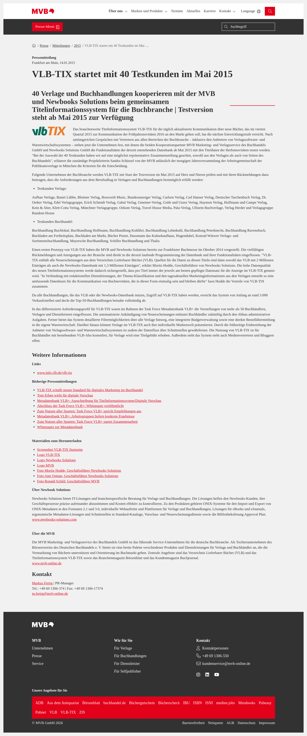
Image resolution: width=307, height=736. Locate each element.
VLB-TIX (68, 712)
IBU (186, 703)
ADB (39, 703)
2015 (77, 45)
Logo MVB (45, 465)
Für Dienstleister (127, 663)
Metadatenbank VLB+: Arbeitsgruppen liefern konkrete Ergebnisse (86, 416)
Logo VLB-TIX (48, 455)
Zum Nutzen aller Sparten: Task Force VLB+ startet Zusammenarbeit (87, 422)
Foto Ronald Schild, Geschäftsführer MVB (68, 481)
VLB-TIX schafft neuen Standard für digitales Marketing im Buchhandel (90, 390)
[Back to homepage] (43, 11)
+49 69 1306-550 (215, 656)
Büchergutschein (142, 703)
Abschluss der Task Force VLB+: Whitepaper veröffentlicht (80, 406)
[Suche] (248, 27)
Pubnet (40, 712)
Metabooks (246, 703)
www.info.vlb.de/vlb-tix (54, 373)
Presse (44, 45)
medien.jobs (225, 703)
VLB (53, 712)
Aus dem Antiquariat (63, 703)
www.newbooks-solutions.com (54, 519)
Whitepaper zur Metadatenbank (60, 427)
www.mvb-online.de (47, 563)
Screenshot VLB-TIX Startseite (60, 450)
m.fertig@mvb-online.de (50, 594)
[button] (177, 11)
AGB (230, 723)
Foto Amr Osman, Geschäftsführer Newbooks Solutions (77, 476)
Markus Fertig (42, 583)
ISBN (197, 703)
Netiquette (215, 723)
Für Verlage (123, 648)
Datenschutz (246, 723)
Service (37, 663)
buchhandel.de (114, 703)
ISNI (209, 703)
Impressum (267, 723)
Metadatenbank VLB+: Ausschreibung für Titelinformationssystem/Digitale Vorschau (99, 401)
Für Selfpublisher (127, 671)
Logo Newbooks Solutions (56, 460)
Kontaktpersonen (215, 648)
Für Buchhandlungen (130, 656)
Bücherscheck (169, 703)
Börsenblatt (91, 703)
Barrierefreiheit (193, 723)
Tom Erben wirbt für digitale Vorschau (65, 395)
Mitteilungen (61, 45)
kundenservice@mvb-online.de (226, 663)
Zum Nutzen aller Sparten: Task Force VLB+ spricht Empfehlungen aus (89, 411)
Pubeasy (265, 703)
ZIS (82, 712)
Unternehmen (42, 648)
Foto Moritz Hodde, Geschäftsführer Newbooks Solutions (79, 471)
